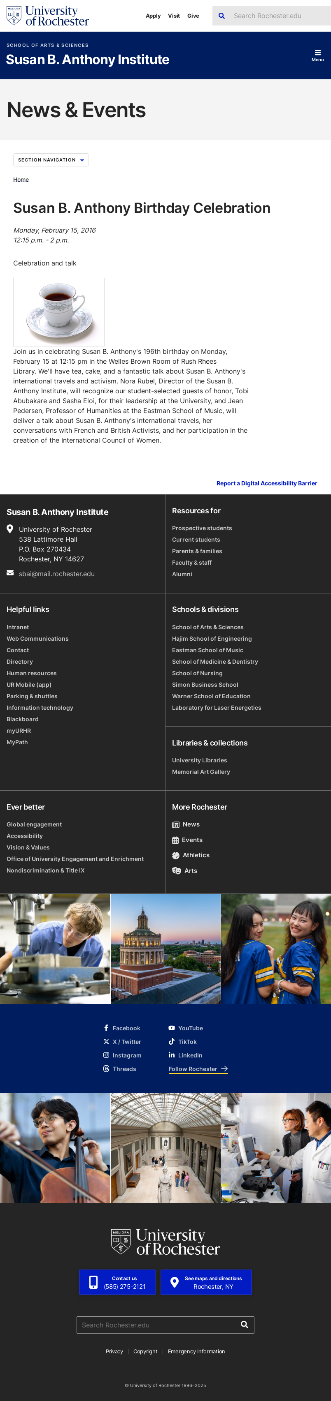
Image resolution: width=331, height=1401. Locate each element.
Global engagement (34, 824)
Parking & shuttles (32, 696)
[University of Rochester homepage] (48, 15)
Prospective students (202, 528)
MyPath (17, 742)
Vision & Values (28, 847)
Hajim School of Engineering (212, 638)
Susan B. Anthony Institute (87, 60)
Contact (18, 650)
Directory (20, 661)
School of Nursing (197, 673)
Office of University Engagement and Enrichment (75, 859)
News (186, 824)
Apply (153, 15)
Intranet (18, 627)
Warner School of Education (211, 696)
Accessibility (25, 836)
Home (21, 179)
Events (187, 840)
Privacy (114, 1351)
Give (193, 15)
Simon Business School (205, 684)
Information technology (40, 707)
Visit (174, 15)
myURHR (19, 730)
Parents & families (197, 551)
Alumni (182, 574)
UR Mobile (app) (29, 684)
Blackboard (23, 719)
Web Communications (38, 638)
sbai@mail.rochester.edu (57, 573)
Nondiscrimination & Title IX (46, 870)
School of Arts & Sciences (48, 45)
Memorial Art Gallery (201, 772)
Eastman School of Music (207, 650)
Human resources (32, 673)
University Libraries (199, 760)
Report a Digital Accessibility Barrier (267, 483)
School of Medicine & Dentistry (215, 661)
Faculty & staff (192, 562)
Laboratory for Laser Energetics (216, 707)
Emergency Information (197, 1351)
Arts (184, 870)
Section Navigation (51, 160)
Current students (196, 539)
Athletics (191, 855)
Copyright (145, 1351)
